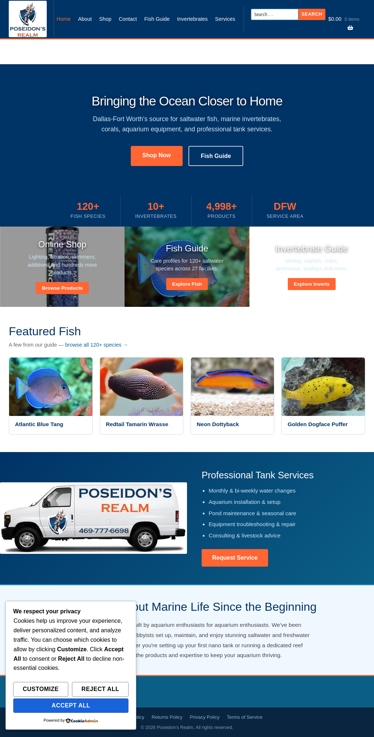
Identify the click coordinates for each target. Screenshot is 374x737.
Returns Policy (167, 717)
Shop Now (156, 155)
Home (63, 19)
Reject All (100, 689)
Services (225, 19)
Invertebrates (192, 19)
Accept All (70, 705)
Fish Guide (157, 19)
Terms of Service (245, 717)
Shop (105, 19)
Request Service (235, 558)
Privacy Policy (205, 717)
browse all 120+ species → (96, 345)
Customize (40, 689)
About (85, 19)
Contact (128, 19)
